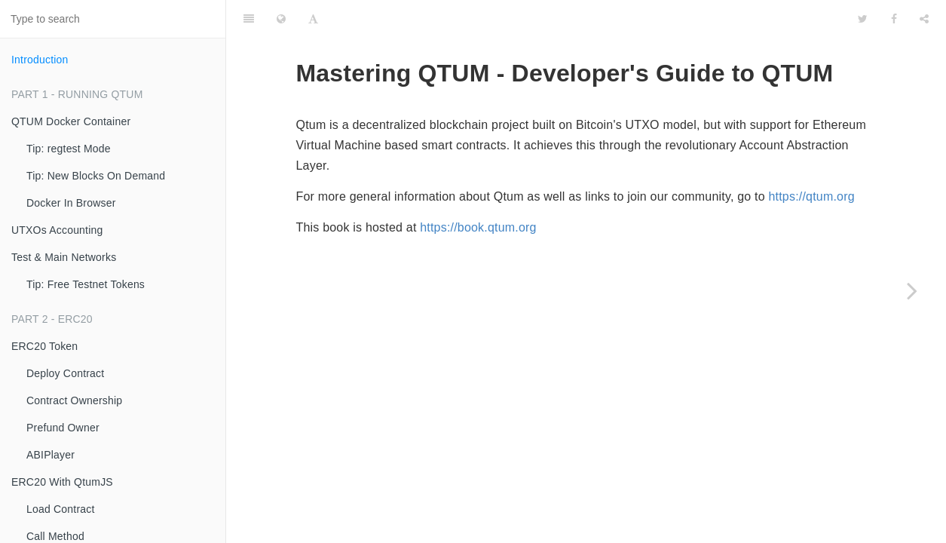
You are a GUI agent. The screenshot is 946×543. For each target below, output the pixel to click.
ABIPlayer (50, 455)
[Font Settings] (313, 19)
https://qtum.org (811, 196)
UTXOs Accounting (57, 230)
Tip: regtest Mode (68, 149)
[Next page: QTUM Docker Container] (912, 290)
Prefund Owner (62, 428)
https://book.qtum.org (478, 227)
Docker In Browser (71, 203)
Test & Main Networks (63, 257)
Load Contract (60, 509)
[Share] (924, 19)
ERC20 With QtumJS (62, 482)
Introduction (40, 60)
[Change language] (281, 19)
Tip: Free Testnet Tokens (85, 284)
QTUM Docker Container (70, 121)
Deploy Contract (65, 373)
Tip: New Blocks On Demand (95, 176)
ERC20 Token (44, 346)
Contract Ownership (74, 400)
